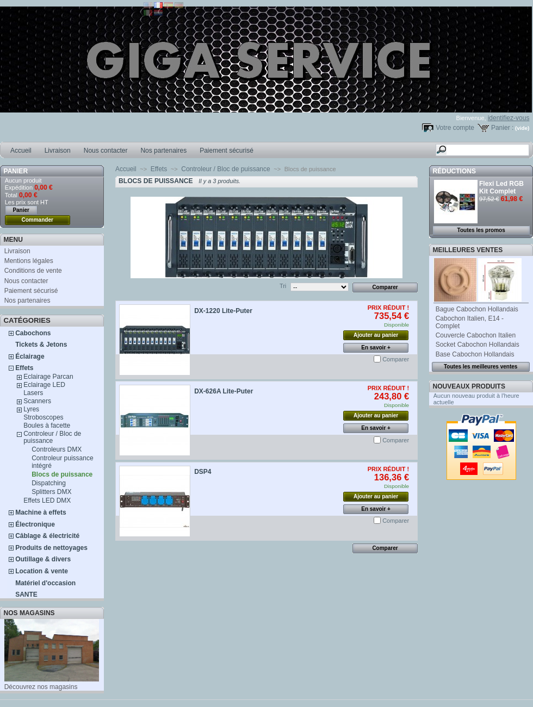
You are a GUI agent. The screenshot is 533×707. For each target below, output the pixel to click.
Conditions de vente (33, 270)
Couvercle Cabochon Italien (476, 335)
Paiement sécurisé (226, 150)
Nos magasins (29, 613)
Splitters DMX (51, 492)
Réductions (454, 171)
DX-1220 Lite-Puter (223, 311)
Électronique (35, 524)
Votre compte (455, 128)
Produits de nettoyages (51, 548)
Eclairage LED (44, 385)
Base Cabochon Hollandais (475, 354)
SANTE (26, 594)
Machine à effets (40, 512)
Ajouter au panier (376, 335)
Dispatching (49, 483)
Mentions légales (28, 261)
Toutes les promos (481, 230)
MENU (13, 239)
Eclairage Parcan (48, 376)
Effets (24, 368)
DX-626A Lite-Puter (223, 391)
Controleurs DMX (57, 449)
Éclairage (29, 356)
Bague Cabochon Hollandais (477, 309)
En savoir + (376, 348)
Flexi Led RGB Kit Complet (501, 187)
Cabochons (33, 333)
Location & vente (41, 571)
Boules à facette (46, 425)
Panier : (502, 128)
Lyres (31, 409)
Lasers (33, 393)
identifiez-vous (509, 118)
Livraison (58, 150)
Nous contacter (106, 150)
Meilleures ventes (468, 250)
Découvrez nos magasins (41, 687)
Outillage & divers (43, 559)
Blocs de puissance (62, 474)
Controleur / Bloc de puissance (52, 437)
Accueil (21, 150)
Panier (16, 171)
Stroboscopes (43, 417)
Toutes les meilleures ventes (480, 367)
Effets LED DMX (47, 500)
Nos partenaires (163, 150)
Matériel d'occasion (45, 583)
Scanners (37, 401)
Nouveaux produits (469, 386)
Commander (37, 220)
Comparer (395, 359)
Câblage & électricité (47, 536)
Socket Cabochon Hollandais (477, 344)
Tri (283, 286)
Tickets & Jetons (41, 344)
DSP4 (202, 471)
